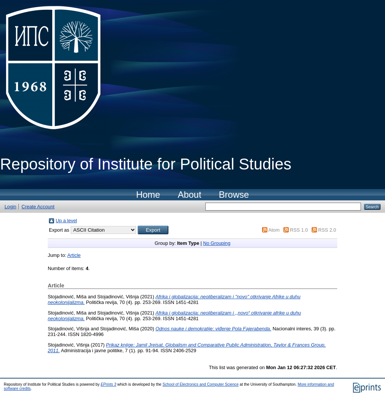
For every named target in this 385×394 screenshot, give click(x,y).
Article (74, 255)
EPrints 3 (109, 384)
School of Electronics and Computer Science (200, 384)
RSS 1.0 (299, 230)
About (190, 194)
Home (148, 194)
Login (10, 206)
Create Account (38, 206)
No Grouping (216, 243)
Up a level (66, 220)
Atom (274, 230)
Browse (234, 194)
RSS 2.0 (327, 230)
